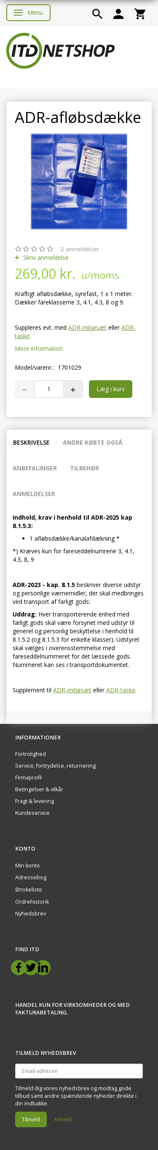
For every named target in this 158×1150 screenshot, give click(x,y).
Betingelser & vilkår (39, 789)
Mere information (39, 348)
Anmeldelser (34, 494)
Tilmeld (31, 1119)
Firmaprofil (28, 777)
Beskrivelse (31, 442)
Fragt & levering (34, 801)
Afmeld (63, 1119)
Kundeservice (32, 812)
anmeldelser (80, 249)
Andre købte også (93, 442)
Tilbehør (84, 468)
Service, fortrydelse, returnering (55, 765)
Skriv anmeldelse (45, 257)
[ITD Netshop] (60, 50)
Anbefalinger (35, 468)
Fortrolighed (30, 754)
